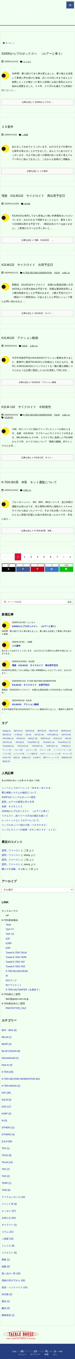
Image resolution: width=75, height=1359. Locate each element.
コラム (7, 1231)
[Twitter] (9, 569)
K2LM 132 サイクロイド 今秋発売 (26, 407)
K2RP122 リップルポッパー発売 (19, 797)
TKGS (6, 1155)
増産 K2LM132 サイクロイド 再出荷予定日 (33, 195)
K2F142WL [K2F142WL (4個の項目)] (8, 738)
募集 (6, 1259)
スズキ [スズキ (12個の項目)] (7, 754)
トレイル (8, 1245)
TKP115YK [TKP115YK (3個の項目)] (22, 746)
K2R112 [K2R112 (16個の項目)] (33, 738)
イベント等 (9, 1204)
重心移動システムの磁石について (19, 792)
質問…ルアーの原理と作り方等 (18, 801)
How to (7, 1065)
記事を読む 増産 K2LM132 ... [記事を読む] (37, 240)
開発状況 (8, 1315)
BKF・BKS (9, 1030)
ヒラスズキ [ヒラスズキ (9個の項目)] (18, 754)
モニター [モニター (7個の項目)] (67, 754)
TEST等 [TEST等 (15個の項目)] (7, 742)
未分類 (27, 204)
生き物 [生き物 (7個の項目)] (37, 757)
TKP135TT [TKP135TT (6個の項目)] (37, 746)
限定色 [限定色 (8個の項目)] (6, 761)
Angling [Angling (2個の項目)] (7, 731)
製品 (6, 1301)
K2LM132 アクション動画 (19, 338)
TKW (8, 924)
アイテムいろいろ (13, 1197)
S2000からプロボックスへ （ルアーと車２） (32, 53)
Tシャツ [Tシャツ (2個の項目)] (7, 750)
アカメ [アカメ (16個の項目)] (18, 750)
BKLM (6, 1037)
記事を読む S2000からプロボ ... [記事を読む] (37, 102)
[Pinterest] (37, 569)
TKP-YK (10, 934)
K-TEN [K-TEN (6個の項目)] (18, 735)
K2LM (57, 273)
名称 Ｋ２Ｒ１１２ (12, 806)
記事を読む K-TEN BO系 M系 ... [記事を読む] (37, 531)
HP (7, 915)
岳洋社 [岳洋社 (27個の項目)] (7, 757)
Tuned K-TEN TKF (15, 962)
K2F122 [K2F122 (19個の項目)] (39, 735)
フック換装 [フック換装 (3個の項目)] (32, 754)
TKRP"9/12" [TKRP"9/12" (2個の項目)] (52, 746)
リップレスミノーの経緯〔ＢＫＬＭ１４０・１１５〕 (29, 829)
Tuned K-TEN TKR (15, 966)
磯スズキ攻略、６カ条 (13, 869)
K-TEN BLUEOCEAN (17, 971)
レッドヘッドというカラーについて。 (21, 820)
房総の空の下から (13, 1280)
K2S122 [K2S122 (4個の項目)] (57, 738)
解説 (6, 1308)
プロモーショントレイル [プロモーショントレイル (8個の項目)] (50, 754)
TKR (6, 1176)
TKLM (7, 1162)
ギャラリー (9, 1224)
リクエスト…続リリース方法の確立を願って (25, 815)
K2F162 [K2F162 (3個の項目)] (21, 738)
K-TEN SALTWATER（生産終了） (23, 989)
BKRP (6, 1044)
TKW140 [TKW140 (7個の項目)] (66, 746)
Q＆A (7, 1141)
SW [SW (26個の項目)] (68, 738)
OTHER (8, 1127)
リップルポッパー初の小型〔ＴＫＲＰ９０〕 (25, 825)
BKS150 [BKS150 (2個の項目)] (7, 735)
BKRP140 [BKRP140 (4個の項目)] (66, 731)
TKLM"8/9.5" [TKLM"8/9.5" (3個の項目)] (33, 742)
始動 (6, 1266)
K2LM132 (8, 417)
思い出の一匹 (11, 1273)
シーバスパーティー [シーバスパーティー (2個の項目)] (62, 750)
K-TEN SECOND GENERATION (37, 273)
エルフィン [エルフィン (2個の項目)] (31, 750)
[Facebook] (23, 569)
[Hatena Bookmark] (52, 569)
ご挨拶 (25, 135)
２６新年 (7, 126)
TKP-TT (10, 929)
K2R (8, 948)
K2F (8, 938)
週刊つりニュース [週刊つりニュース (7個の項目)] (51, 757)
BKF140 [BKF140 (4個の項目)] (30, 731)
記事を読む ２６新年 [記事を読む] (37, 171)
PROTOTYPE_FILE (16, 1008)
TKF (5, 1148)
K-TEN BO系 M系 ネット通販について (29, 482)
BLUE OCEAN (11, 1051)
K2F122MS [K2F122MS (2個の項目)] (52, 735)
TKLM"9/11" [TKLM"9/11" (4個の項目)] (48, 742)
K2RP (9, 943)
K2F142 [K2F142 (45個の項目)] (66, 735)
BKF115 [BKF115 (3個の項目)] (18, 731)
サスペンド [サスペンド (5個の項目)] (45, 750)
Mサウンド (11, 980)
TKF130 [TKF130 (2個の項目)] (20, 742)
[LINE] (66, 569)
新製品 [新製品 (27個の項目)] (26, 757)
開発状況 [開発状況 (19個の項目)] (67, 757)
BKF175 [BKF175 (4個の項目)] (53, 731)
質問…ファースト (11, 850)
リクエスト (9, 1252)
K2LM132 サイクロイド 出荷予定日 (27, 264)
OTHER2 (8, 1134)
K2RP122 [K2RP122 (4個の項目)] (45, 738)
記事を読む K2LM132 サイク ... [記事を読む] (37, 313)
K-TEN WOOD (11, 1085)
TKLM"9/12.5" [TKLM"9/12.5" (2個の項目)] (64, 742)
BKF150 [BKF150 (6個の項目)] (42, 731)
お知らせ (66, 273)
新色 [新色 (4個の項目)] (16, 757)
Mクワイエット (14, 985)
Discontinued (10, 1058)
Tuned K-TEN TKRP (16, 957)
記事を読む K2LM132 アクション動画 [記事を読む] (37, 382)
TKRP (6, 1183)
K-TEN (7, 1072)
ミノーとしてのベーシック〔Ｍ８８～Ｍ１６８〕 (27, 788)
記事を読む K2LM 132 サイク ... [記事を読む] (37, 457)
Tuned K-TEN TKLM (16, 952)
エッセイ (27, 61)
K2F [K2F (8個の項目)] (28, 735)
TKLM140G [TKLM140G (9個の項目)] (8, 746)
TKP (6, 1169)
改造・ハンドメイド (14, 1287)
